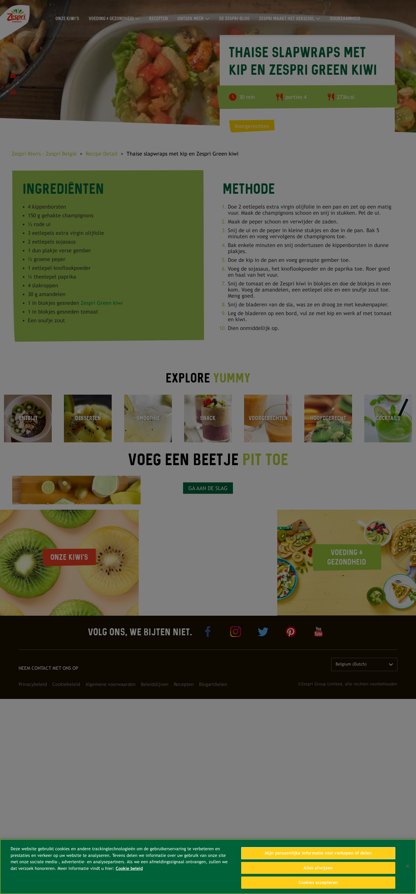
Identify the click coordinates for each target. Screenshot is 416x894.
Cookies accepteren (318, 882)
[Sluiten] (407, 866)
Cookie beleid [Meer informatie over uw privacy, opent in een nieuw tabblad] (129, 868)
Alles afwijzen (318, 867)
